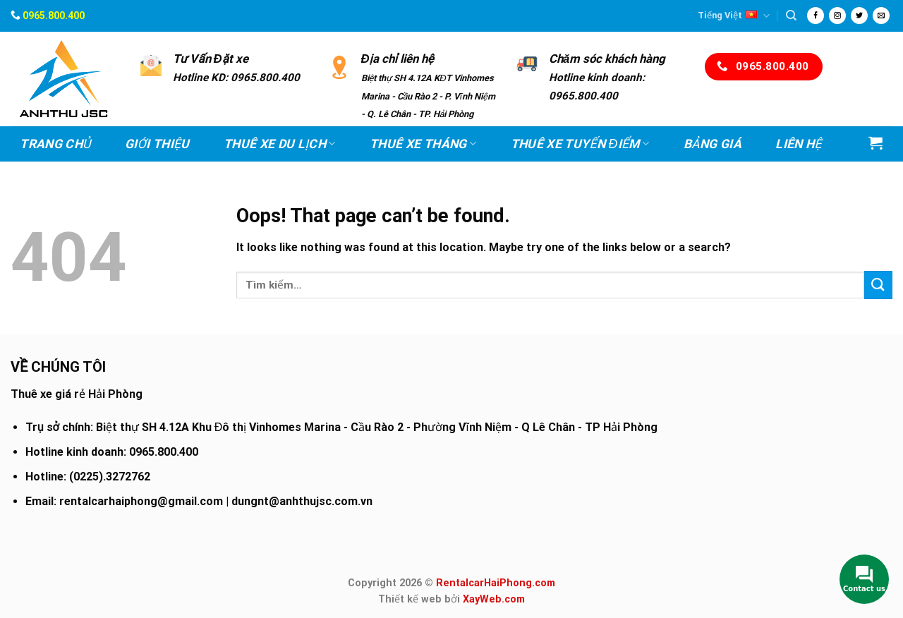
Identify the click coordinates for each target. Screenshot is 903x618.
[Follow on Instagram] (837, 15)
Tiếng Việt (734, 16)
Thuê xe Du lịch (280, 144)
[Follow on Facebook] (815, 15)
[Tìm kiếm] (791, 15)
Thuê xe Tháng (423, 144)
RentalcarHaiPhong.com (495, 583)
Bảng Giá (712, 144)
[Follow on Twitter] (859, 15)
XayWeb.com (494, 599)
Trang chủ (55, 144)
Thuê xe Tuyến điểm (580, 144)
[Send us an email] (881, 15)
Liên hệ (798, 144)
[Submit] (878, 284)
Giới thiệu (157, 144)
